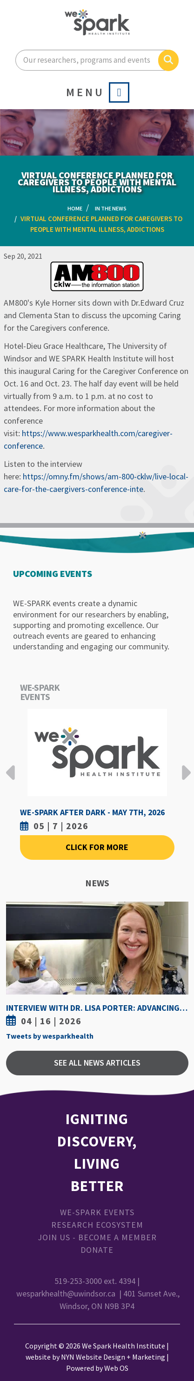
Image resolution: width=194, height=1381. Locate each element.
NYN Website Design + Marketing (113, 1356)
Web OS (116, 1368)
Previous (10, 765)
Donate (97, 1249)
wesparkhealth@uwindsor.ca (65, 1293)
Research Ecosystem (97, 1224)
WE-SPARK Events (97, 1212)
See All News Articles (97, 1062)
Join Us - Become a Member (97, 1237)
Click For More (97, 847)
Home (74, 208)
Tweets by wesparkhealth (50, 1036)
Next (183, 765)
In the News (111, 208)
